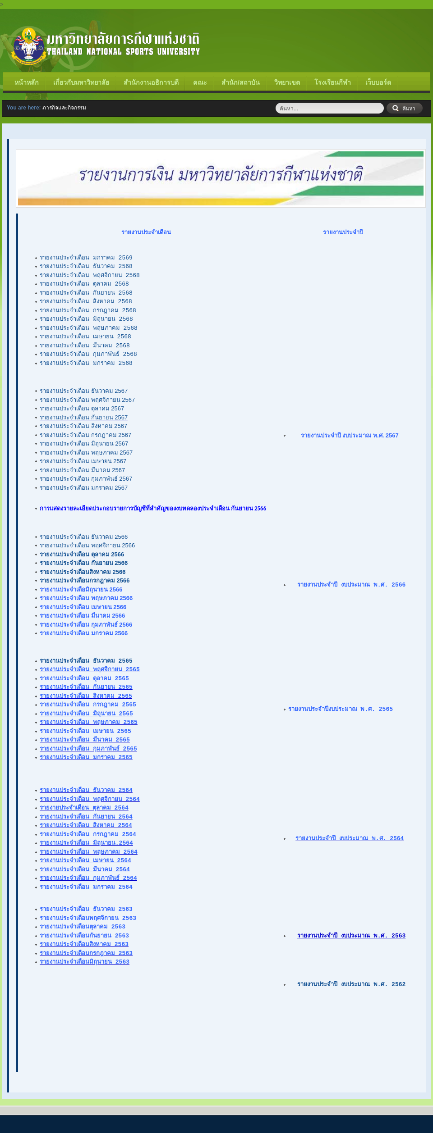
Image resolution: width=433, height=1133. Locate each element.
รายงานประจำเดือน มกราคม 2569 (86, 258)
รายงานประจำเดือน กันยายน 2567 (84, 417)
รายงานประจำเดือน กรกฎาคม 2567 (85, 435)
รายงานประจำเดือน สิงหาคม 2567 (83, 426)
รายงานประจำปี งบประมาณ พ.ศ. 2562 (351, 984)
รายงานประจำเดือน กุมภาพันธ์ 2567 (86, 478)
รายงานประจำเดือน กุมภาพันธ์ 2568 (88, 354)
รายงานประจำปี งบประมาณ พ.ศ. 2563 (351, 935)
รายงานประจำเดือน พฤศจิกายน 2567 (87, 399)
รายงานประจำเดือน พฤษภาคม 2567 (86, 452)
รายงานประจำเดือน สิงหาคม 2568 (86, 301)
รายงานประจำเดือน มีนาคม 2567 (82, 470)
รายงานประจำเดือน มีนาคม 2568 (85, 345)
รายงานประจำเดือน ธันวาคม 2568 (86, 266)
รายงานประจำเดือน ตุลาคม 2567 (82, 408)
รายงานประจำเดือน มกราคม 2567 (84, 487)
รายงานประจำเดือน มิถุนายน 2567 (84, 443)
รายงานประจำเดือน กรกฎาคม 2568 (88, 310)
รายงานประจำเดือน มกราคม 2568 (86, 363)
